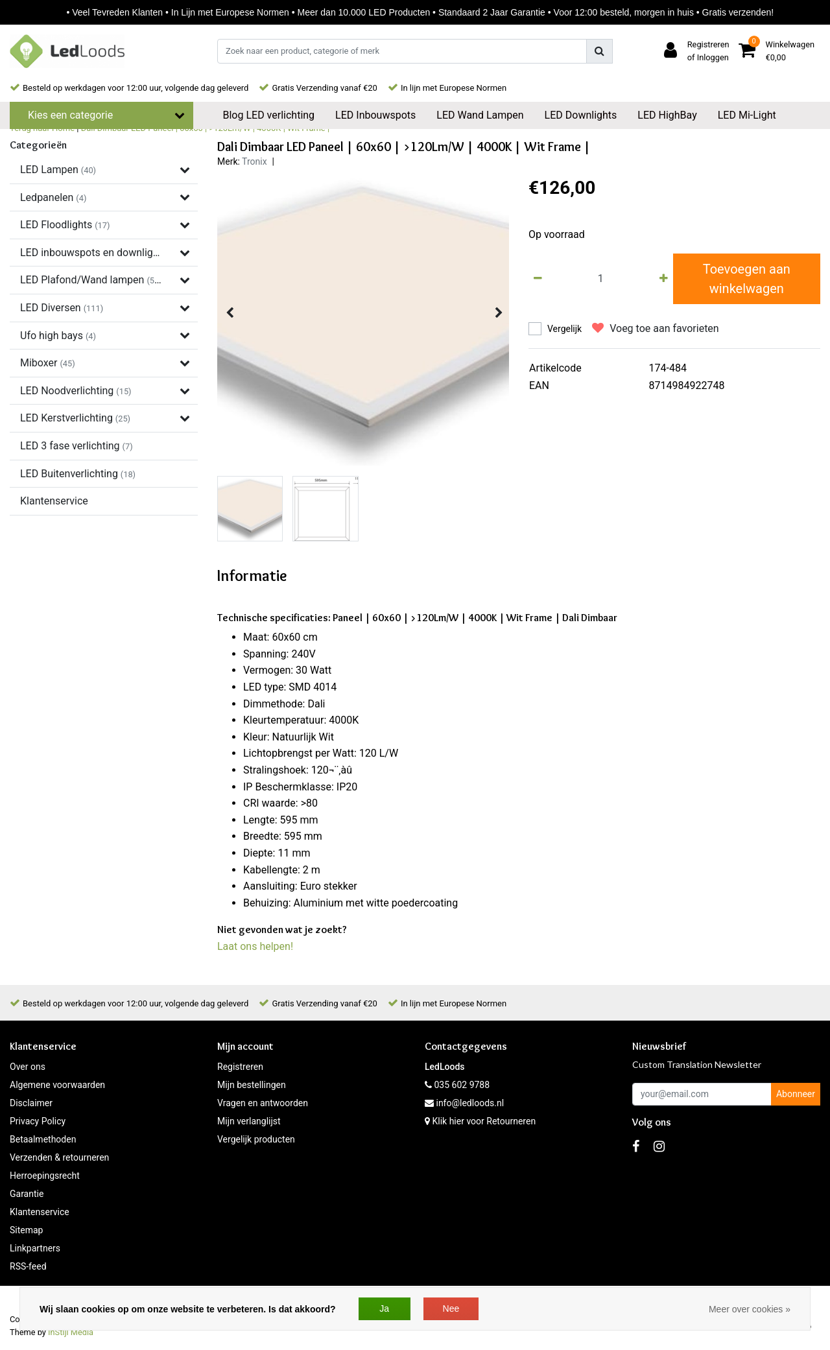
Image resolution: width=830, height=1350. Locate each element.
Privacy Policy (37, 1121)
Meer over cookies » (749, 1309)
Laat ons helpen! (255, 946)
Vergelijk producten (256, 1139)
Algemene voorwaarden (57, 1085)
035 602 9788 (457, 1085)
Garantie (26, 1194)
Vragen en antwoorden (262, 1103)
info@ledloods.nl (464, 1103)
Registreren (240, 1066)
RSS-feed (28, 1266)
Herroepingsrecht (45, 1175)
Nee (451, 1308)
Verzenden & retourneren (59, 1157)
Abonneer (795, 1094)
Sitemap (26, 1230)
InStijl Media (70, 1332)
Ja (384, 1308)
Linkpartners (35, 1248)
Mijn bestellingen (251, 1085)
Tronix (254, 161)
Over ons (27, 1066)
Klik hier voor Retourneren (484, 1121)
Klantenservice (39, 1212)
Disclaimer (31, 1103)
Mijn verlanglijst (249, 1121)
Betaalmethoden (43, 1139)
